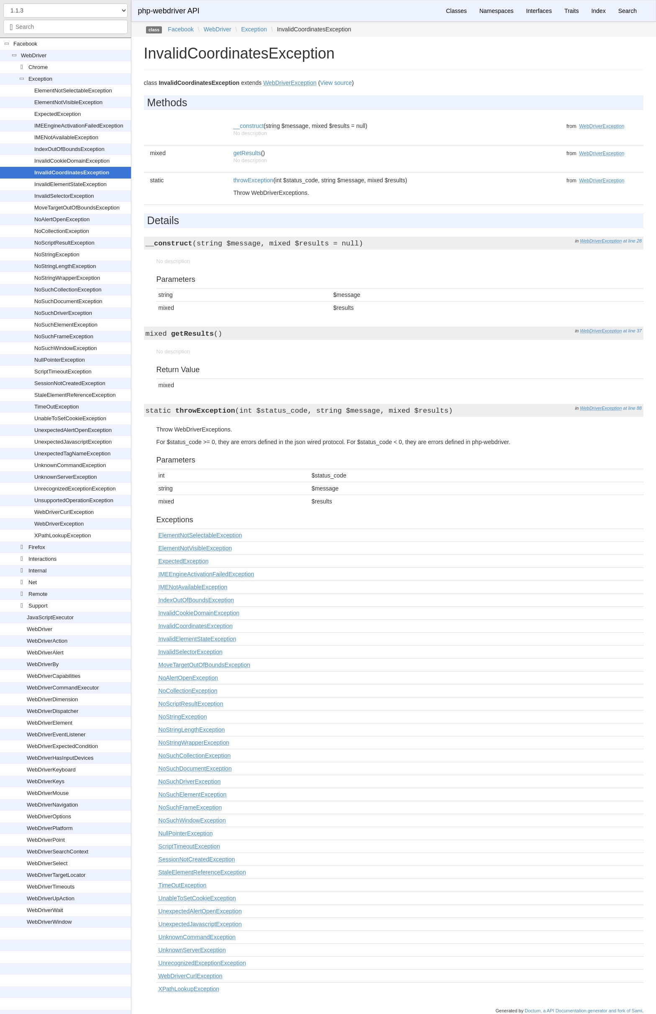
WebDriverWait (45, 910)
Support (38, 606)
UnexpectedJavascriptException (73, 442)
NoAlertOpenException (62, 219)
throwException (253, 180)
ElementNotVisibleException (68, 102)
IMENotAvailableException (66, 137)
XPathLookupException (62, 535)
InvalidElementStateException (70, 184)
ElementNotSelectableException (73, 90)
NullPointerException (59, 360)
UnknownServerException (65, 477)
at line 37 (632, 330)
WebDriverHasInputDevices (60, 758)
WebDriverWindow (49, 922)
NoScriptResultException (64, 243)
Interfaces (538, 11)
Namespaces (496, 11)
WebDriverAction (47, 641)
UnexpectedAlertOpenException (73, 430)
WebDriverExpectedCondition (62, 746)
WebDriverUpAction (50, 898)
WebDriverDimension (52, 699)
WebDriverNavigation (52, 805)
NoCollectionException (61, 231)
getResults (247, 153)
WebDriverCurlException (64, 512)
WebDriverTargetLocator (56, 875)
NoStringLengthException (65, 266)
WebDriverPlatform (50, 828)
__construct (248, 126)
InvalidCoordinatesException (71, 172)
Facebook (25, 44)
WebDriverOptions (49, 816)
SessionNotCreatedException (69, 383)
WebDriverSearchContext (57, 851)
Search (627, 11)
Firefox (36, 547)
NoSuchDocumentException (68, 301)
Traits (571, 11)
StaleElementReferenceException (74, 395)
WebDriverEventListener (56, 734)
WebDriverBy (43, 664)
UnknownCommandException (70, 465)
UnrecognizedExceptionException (74, 488)
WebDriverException (59, 524)
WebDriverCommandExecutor (63, 688)
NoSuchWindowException (65, 348)
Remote (38, 594)
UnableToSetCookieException (70, 418)
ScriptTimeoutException (63, 371)
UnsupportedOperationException (73, 500)
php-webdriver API (169, 11)
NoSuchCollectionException (67, 289)
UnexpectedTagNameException (72, 453)
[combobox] (65, 27)
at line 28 (632, 240)
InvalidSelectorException (64, 196)
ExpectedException (57, 114)
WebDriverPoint (46, 840)
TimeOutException (56, 407)
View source (336, 82)
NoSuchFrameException (63, 336)
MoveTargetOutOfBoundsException (77, 207)
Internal (37, 570)
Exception (40, 79)
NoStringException (56, 254)
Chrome (38, 67)
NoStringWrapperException (67, 278)
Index (598, 11)
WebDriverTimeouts (50, 887)
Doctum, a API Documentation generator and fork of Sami (583, 1010)
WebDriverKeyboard (51, 769)
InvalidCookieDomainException (72, 161)
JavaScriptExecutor (50, 617)
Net (32, 582)
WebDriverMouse (48, 793)
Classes (456, 11)
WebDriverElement (49, 723)
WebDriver (33, 55)
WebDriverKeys (45, 781)
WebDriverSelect (47, 863)
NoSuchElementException (65, 325)
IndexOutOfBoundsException (69, 149)
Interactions (42, 559)
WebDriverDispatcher (52, 711)
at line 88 (632, 408)
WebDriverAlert (45, 652)
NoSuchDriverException (63, 313)
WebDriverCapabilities (53, 676)
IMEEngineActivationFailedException (78, 126)
